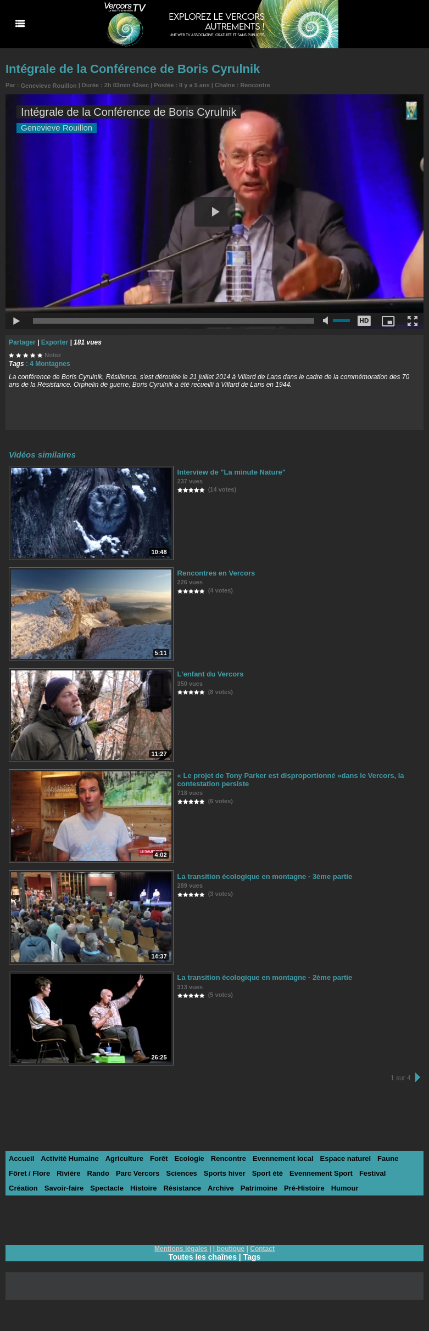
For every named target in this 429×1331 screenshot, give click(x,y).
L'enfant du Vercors (210, 674)
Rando (98, 1173)
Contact (262, 1249)
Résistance (182, 1188)
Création (23, 1188)
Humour (345, 1188)
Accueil (21, 1158)
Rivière (68, 1173)
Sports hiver (225, 1173)
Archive (221, 1188)
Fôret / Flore (29, 1173)
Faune (387, 1158)
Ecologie (189, 1158)
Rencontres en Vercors (216, 573)
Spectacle (107, 1188)
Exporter (54, 342)
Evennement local (283, 1158)
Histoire (143, 1188)
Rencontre (255, 85)
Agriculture (124, 1158)
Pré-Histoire (304, 1188)
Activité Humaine (69, 1158)
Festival (372, 1173)
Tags (252, 1257)
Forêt (159, 1158)
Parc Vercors (138, 1173)
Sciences (181, 1173)
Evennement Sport (321, 1173)
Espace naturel (345, 1158)
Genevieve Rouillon (49, 85)
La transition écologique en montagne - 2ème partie (265, 977)
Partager (22, 342)
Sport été (267, 1173)
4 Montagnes (50, 364)
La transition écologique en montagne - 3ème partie (265, 876)
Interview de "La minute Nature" (231, 472)
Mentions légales (181, 1249)
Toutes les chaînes (203, 1257)
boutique (231, 1249)
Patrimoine (259, 1188)
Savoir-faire (64, 1188)
